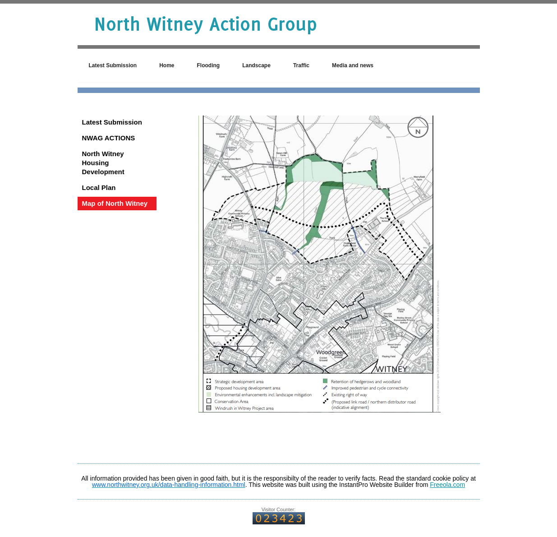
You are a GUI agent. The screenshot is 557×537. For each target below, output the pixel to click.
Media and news (352, 65)
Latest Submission (113, 65)
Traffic (301, 65)
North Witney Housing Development (103, 163)
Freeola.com (447, 484)
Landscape (256, 65)
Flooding (208, 65)
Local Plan (99, 187)
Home (166, 65)
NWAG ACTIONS (108, 138)
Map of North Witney (115, 203)
